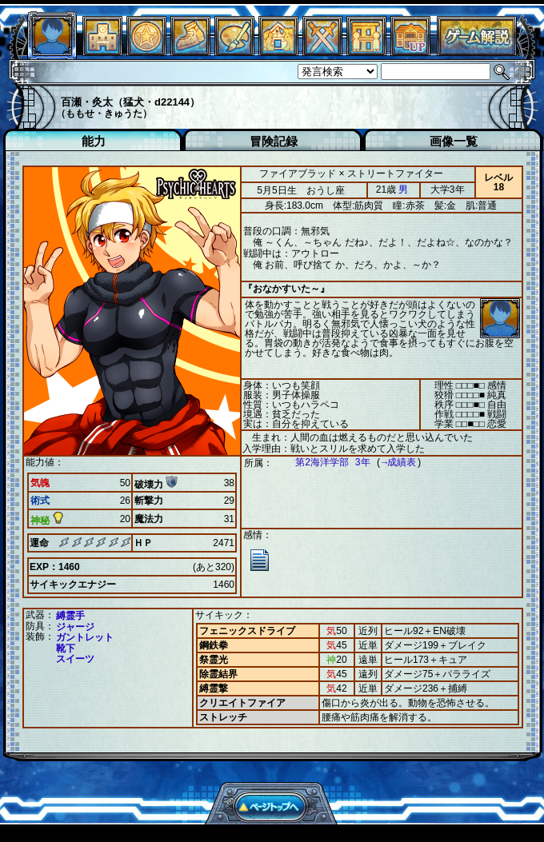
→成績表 (391, 462)
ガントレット (85, 637)
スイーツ (75, 658)
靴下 (65, 648)
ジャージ (75, 626)
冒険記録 (274, 141)
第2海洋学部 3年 (324, 462)
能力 (94, 141)
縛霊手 (70, 615)
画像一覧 (454, 141)
